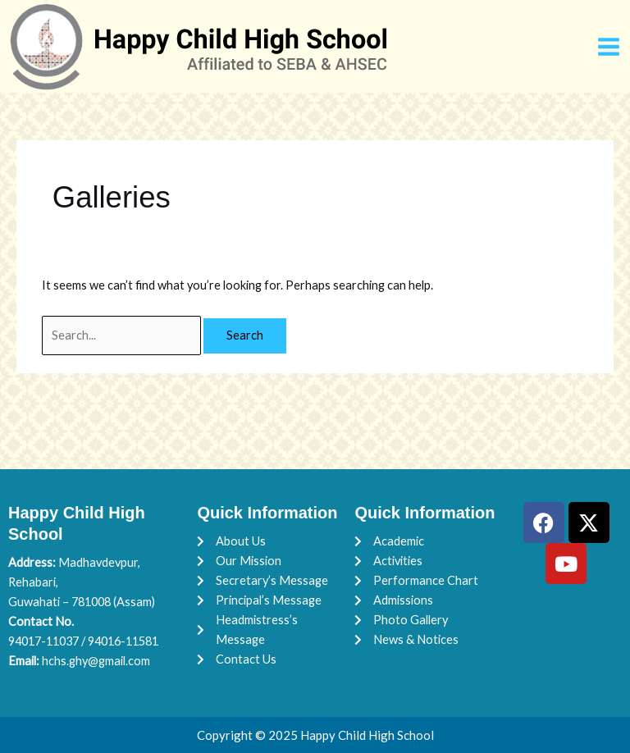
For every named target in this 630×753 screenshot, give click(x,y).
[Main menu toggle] (608, 46)
